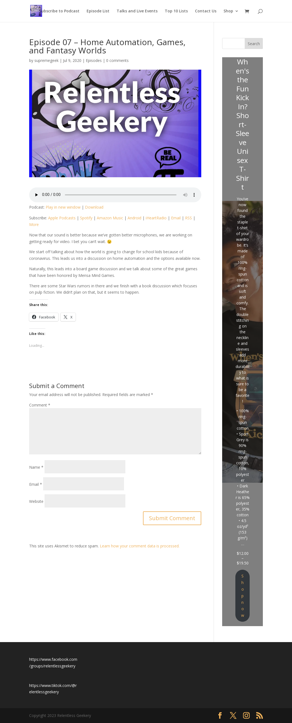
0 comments (117, 60)
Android (134, 217)
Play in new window (63, 207)
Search (254, 43)
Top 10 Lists (176, 11)
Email (176, 217)
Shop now (242, 595)
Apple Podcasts (62, 217)
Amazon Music (110, 217)
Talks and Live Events (137, 11)
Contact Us (205, 11)
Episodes (94, 60)
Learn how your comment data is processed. (140, 546)
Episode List (98, 11)
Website (36, 501)
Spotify (86, 217)
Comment (39, 405)
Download (94, 207)
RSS (188, 217)
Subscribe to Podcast (59, 11)
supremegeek (46, 60)
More (34, 224)
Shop (228, 11)
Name (36, 467)
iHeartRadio (156, 217)
